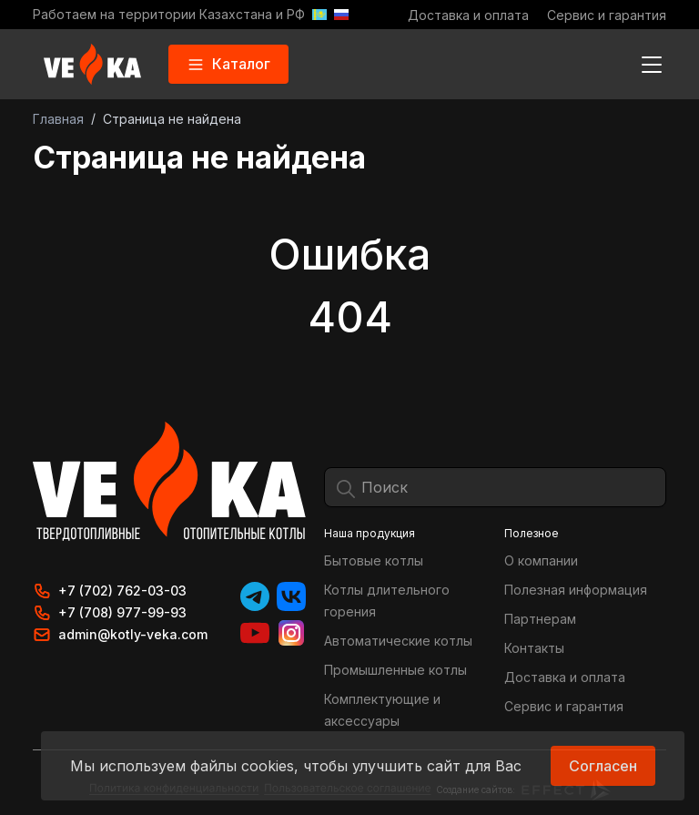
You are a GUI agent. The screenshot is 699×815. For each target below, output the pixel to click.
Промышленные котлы (395, 669)
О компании (541, 560)
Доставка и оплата (468, 15)
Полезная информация (575, 589)
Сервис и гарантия (606, 15)
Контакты (534, 648)
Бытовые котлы (373, 560)
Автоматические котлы (398, 640)
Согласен (603, 766)
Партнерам (540, 619)
